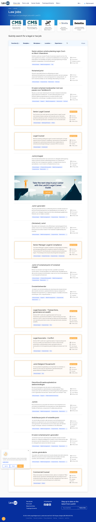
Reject (13, 466)
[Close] (28, 450)
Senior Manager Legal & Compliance (47, 245)
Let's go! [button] (48, 192)
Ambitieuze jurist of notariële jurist (45, 417)
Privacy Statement (48, 518)
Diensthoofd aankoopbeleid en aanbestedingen (44, 383)
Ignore (6, 466)
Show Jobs (16, 3)
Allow (20, 466)
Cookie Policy (29, 518)
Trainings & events (31, 508)
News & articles (30, 506)
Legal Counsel (38, 136)
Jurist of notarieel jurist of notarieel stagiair (46, 266)
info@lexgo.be (48, 501)
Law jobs (15, 8)
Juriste (34, 402)
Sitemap (55, 518)
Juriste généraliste (39, 452)
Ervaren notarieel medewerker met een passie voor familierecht (47, 89)
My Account (89, 3)
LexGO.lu (67, 518)
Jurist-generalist (38, 206)
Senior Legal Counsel (41, 111)
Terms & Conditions (37, 518)
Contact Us (61, 518)
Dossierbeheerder (39, 286)
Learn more (5, 462)
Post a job (29, 504)
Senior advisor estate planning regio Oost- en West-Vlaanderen (49, 52)
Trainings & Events (48, 3)
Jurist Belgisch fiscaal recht (44, 364)
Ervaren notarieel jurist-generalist (45, 435)
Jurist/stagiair (37, 156)
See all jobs (29, 501)
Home (9, 8)
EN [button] (79, 3)
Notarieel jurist (37, 71)
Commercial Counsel (41, 472)
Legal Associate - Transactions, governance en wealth (45, 311)
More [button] (57, 3)
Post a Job (25, 3)
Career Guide (35, 3)
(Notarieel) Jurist (39, 223)
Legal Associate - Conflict (43, 338)
